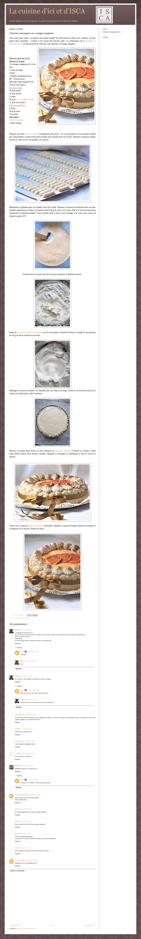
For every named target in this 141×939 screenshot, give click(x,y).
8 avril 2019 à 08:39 (26, 809)
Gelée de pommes (16, 120)
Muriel (17, 821)
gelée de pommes (36, 526)
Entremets (28, 618)
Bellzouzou (18, 766)
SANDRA (18, 729)
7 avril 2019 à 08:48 (30, 714)
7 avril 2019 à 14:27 (30, 741)
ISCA (22, 652)
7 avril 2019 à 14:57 (32, 661)
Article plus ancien (89, 925)
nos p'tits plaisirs (20, 860)
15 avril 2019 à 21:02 (32, 860)
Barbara (17, 630)
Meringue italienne (17, 105)
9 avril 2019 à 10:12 (25, 833)
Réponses (19, 647)
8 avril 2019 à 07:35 (35, 795)
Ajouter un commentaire (17, 871)
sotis (16, 848)
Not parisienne (19, 714)
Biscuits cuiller (15, 87)
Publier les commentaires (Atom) (26, 928)
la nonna (17, 809)
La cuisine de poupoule (22, 795)
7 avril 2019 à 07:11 (26, 630)
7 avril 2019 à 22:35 (33, 780)
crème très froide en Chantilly (29, 332)
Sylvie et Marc (19, 741)
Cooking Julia (19, 753)
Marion (17, 833)
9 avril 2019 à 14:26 (24, 848)
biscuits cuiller (31, 134)
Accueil (52, 925)
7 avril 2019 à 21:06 (27, 766)
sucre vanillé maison (24, 99)
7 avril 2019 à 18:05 (29, 753)
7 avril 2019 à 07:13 (26, 676)
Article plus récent (15, 925)
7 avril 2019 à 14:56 (32, 699)
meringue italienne (63, 451)
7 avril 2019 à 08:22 (33, 652)
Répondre (17, 643)
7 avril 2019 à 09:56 (27, 729)
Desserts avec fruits (20, 618)
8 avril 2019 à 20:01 (25, 821)
